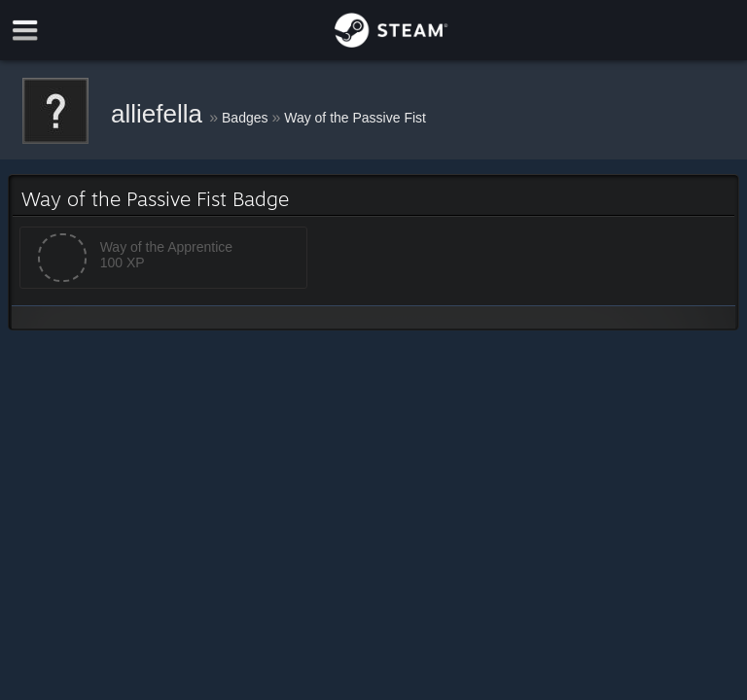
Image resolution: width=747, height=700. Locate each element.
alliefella (160, 113)
